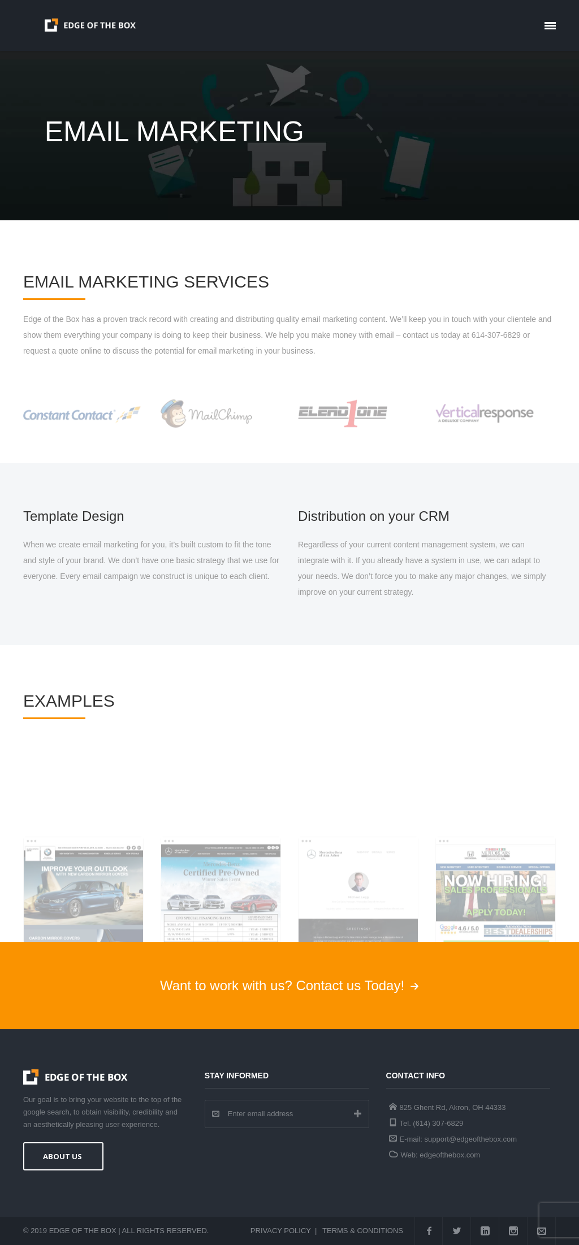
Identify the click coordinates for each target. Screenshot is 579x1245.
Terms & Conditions (362, 1230)
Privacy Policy (280, 1230)
